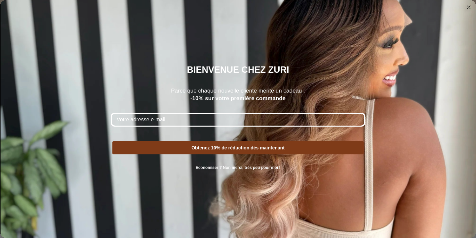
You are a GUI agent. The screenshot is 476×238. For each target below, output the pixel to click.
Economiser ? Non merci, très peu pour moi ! (238, 167)
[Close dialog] (469, 7)
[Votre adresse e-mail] (238, 119)
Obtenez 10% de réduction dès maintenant (238, 147)
